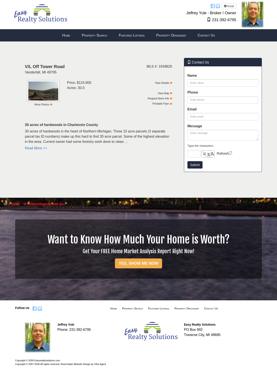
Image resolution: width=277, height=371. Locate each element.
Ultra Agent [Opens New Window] (100, 364)
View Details (162, 82)
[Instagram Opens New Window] (218, 6)
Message (194, 126)
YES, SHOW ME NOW (138, 263)
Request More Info (158, 98)
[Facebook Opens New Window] (212, 6)
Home (113, 308)
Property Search (132, 308)
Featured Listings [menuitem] (132, 35)
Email (229, 6)
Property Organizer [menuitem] (171, 35)
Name (192, 75)
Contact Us (211, 308)
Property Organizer (186, 308)
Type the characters (200, 145)
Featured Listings (158, 308)
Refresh (223, 153)
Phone (192, 92)
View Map (163, 93)
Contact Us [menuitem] (206, 35)
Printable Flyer (160, 103)
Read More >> (36, 148)
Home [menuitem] (66, 35)
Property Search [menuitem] (94, 35)
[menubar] (138, 35)
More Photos (41, 104)
